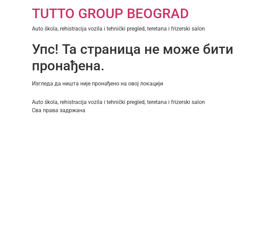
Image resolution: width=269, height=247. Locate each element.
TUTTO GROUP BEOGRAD (110, 13)
